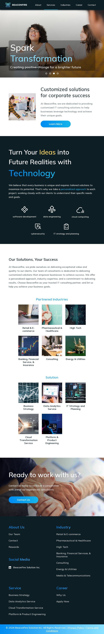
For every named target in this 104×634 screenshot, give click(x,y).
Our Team (14, 534)
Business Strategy (19, 595)
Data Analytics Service (22, 601)
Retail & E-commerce (68, 534)
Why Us (61, 595)
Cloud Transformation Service (26, 607)
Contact (13, 540)
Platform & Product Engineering (27, 614)
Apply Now (62, 601)
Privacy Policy (76, 627)
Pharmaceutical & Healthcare (73, 540)
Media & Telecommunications (73, 575)
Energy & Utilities (66, 569)
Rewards (14, 546)
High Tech (62, 546)
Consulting (62, 562)
